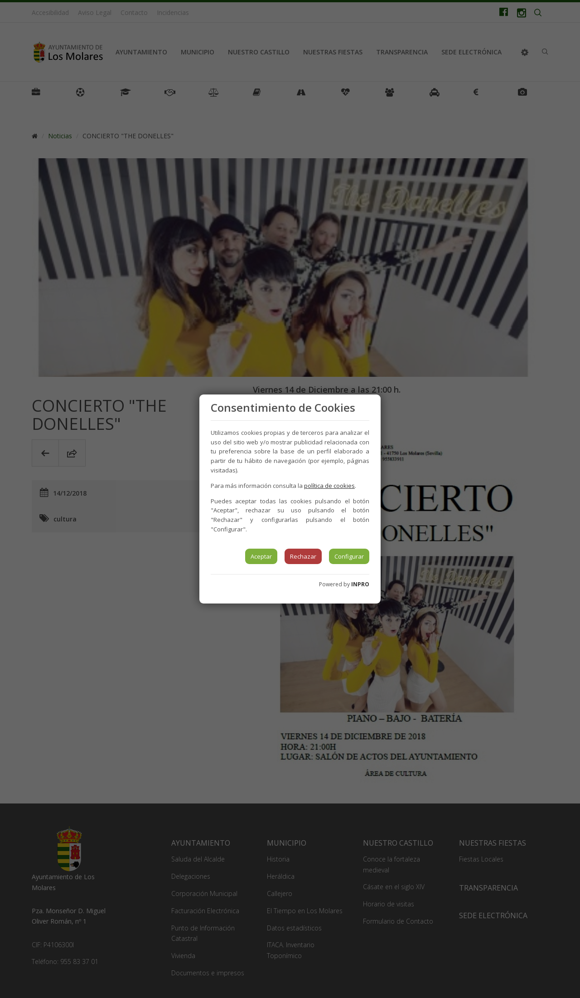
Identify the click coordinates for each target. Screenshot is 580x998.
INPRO (360, 584)
